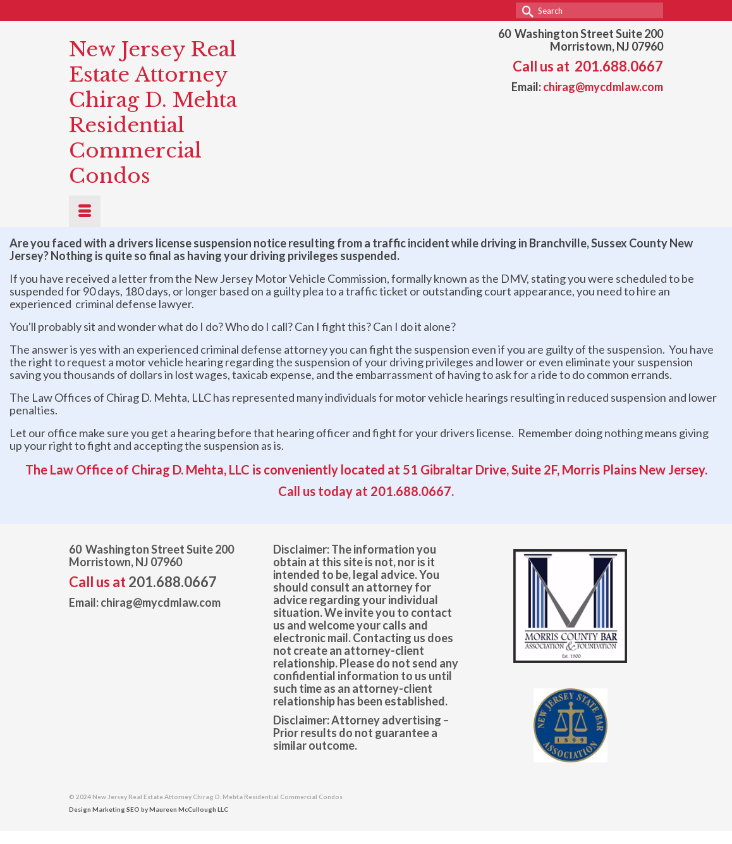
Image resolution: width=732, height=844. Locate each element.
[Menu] (85, 211)
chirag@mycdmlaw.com (603, 87)
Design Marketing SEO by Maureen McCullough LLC (148, 809)
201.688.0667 (619, 66)
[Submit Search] (525, 10)
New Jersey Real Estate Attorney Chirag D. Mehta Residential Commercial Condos (153, 113)
